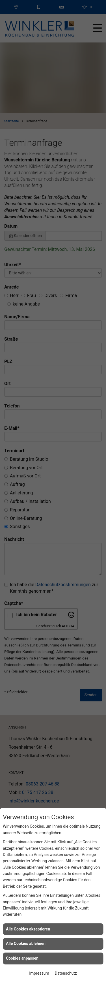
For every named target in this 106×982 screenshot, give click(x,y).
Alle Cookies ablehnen (26, 943)
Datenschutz (66, 973)
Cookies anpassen (22, 958)
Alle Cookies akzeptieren (28, 929)
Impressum (39, 973)
